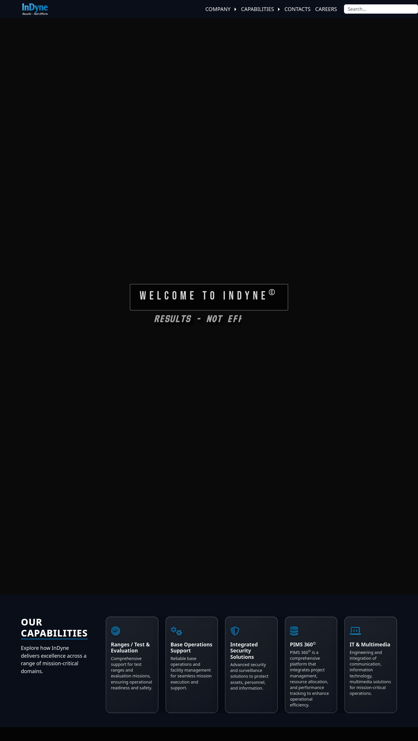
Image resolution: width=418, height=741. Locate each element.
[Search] (381, 9)
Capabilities (260, 9)
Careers (326, 9)
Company (220, 9)
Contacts (297, 9)
